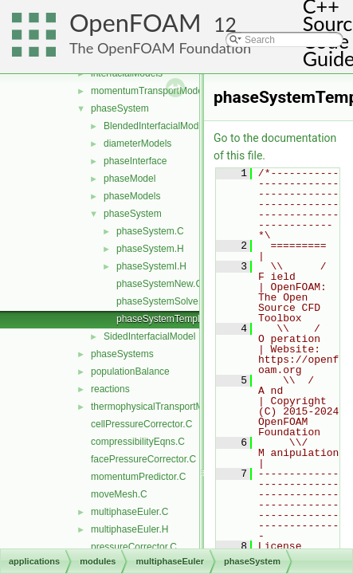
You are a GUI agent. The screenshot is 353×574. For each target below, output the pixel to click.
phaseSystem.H (150, 248)
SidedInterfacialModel (149, 336)
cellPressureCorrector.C (141, 424)
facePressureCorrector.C (143, 459)
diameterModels (137, 143)
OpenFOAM (135, 22)
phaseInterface (135, 161)
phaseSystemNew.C (159, 283)
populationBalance (130, 371)
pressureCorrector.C (134, 546)
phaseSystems (122, 354)
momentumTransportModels (150, 90)
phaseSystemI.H (151, 266)
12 (225, 24)
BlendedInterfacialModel (155, 126)
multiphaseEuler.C (129, 511)
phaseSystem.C (150, 231)
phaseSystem (120, 108)
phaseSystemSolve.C (162, 301)
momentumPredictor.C (138, 476)
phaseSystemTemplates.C (171, 318)
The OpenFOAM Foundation (160, 48)
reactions (110, 389)
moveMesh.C (119, 494)
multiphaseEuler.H (129, 529)
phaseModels (132, 196)
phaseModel (129, 178)
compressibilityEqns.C (138, 441)
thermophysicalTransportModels (158, 406)
